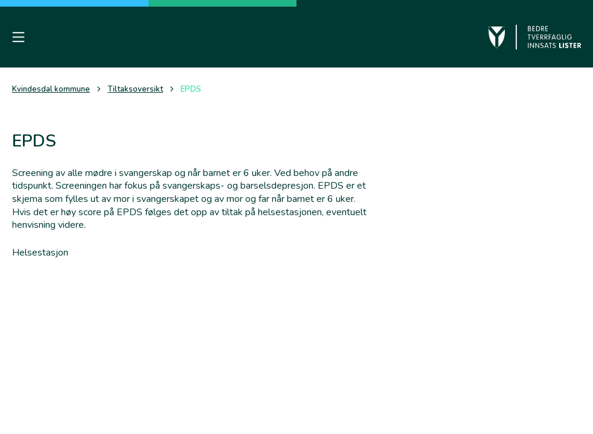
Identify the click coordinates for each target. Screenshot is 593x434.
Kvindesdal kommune (51, 89)
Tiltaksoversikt (135, 89)
